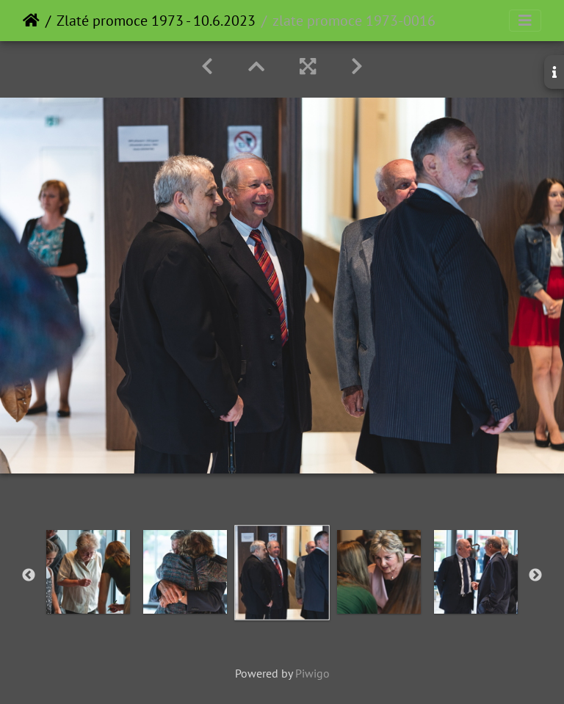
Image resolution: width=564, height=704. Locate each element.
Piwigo (312, 673)
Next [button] (535, 575)
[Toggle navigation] (525, 21)
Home (31, 21)
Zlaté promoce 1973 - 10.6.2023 (156, 20)
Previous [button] (28, 575)
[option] (88, 572)
